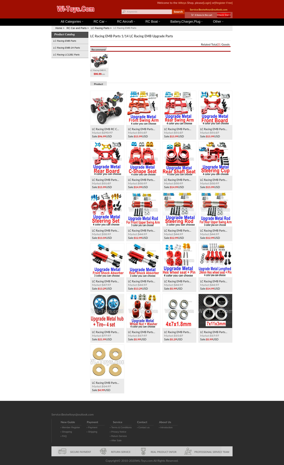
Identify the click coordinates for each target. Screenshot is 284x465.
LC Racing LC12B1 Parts (66, 54)
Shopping (67, 431)
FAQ (64, 436)
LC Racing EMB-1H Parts (66, 47)
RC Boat (152, 21)
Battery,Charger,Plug (186, 21)
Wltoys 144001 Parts (145, 16)
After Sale (116, 440)
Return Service (119, 436)
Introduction (166, 427)
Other (218, 21)
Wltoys (182, 2)
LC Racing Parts (100, 28)
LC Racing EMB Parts (124, 28)
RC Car (100, 21)
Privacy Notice (118, 431)
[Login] (207, 2)
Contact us (144, 427)
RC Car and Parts (76, 28)
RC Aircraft (126, 21)
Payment (92, 427)
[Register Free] (224, 2)
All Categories (72, 21)
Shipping (92, 431)
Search (178, 11)
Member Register (71, 427)
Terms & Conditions (121, 427)
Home (58, 28)
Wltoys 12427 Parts (162, 16)
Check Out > (224, 15)
